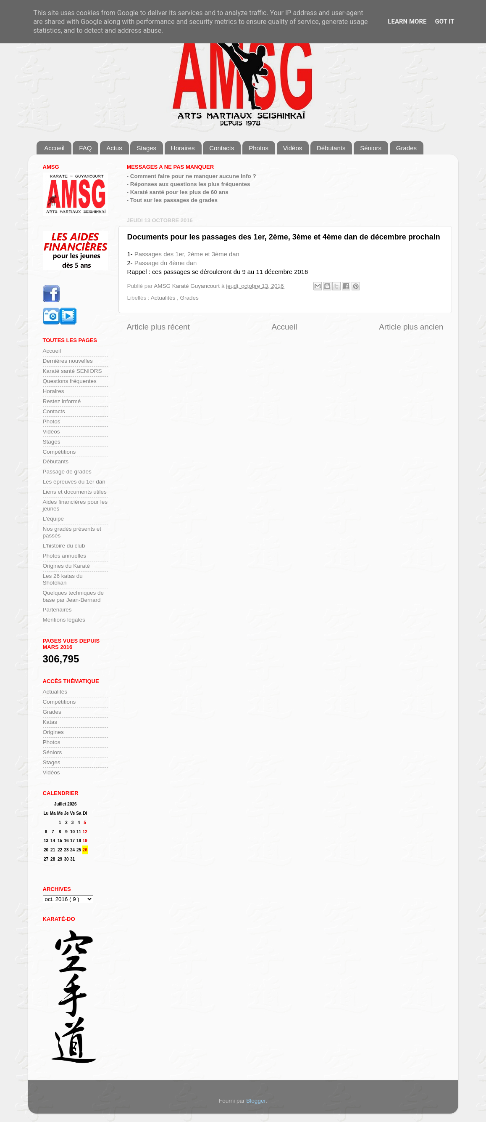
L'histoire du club (64, 545)
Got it (444, 21)
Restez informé (62, 401)
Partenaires (57, 609)
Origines (53, 732)
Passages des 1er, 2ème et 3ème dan (186, 254)
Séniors (370, 148)
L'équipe (53, 519)
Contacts (221, 148)
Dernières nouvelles (68, 361)
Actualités (164, 298)
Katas (50, 722)
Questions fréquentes (70, 381)
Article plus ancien (411, 326)
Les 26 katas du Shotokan (63, 579)
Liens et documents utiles (75, 492)
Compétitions (59, 452)
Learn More (407, 21)
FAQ (85, 148)
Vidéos (292, 148)
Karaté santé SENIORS (72, 371)
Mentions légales (64, 620)
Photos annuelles (65, 556)
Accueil (54, 148)
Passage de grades (67, 471)
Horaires (183, 148)
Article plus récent (158, 326)
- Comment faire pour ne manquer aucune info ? (191, 176)
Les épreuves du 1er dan (74, 482)
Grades (406, 148)
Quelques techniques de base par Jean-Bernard (73, 596)
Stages (146, 148)
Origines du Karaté (66, 566)
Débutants (331, 148)
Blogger (255, 1101)
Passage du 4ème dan (165, 263)
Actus (114, 148)
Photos (258, 148)
